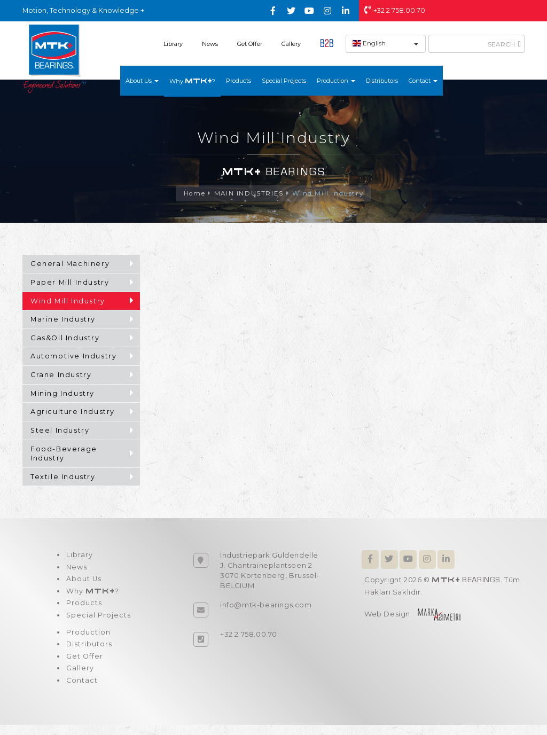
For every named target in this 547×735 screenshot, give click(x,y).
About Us (83, 581)
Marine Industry (63, 320)
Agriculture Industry (72, 412)
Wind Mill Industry (328, 194)
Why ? (192, 81)
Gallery (291, 44)
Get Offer (249, 44)
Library (173, 44)
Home (194, 194)
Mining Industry (62, 394)
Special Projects (284, 80)
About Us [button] (142, 80)
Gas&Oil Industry (65, 338)
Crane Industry (60, 375)
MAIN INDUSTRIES (249, 194)
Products (238, 80)
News (210, 44)
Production (87, 639)
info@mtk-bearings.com (266, 605)
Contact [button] (423, 80)
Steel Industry (59, 431)
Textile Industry (63, 477)
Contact (81, 690)
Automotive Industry (73, 357)
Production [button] (336, 80)
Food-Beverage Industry (63, 454)
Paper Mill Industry (69, 283)
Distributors (382, 80)
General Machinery (70, 264)
